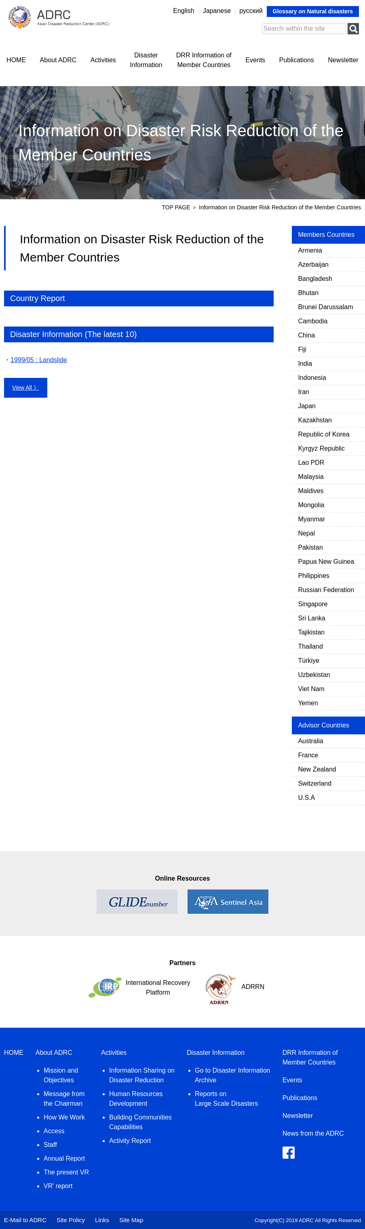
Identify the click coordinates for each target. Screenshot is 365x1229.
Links (102, 1219)
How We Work (64, 1117)
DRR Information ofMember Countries (204, 60)
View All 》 (25, 387)
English (183, 10)
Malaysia (310, 476)
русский (250, 10)
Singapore (312, 604)
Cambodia (312, 321)
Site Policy (71, 1219)
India (305, 363)
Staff (50, 1144)
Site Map (131, 1219)
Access (54, 1131)
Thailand (310, 646)
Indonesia (312, 377)
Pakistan (310, 547)
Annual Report (64, 1158)
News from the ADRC (313, 1133)
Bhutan (308, 292)
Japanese (217, 10)
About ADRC (58, 60)
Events (255, 60)
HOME (16, 60)
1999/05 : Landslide (39, 359)
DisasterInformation (146, 60)
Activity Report (130, 1140)
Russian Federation (326, 589)
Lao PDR (311, 462)
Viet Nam (311, 688)
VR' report (58, 1186)
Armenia (310, 250)
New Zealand (317, 769)
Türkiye (308, 660)
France (308, 755)
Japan (307, 406)
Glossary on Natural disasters (313, 11)
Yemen (308, 703)
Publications (296, 60)
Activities (103, 60)
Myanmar (311, 519)
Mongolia (311, 505)
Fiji (302, 349)
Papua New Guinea (326, 561)
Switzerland (314, 783)
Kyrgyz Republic (321, 448)
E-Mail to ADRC (25, 1219)
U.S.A (306, 797)
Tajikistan (311, 632)
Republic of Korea (323, 434)
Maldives (310, 490)
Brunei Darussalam (325, 307)
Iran (303, 391)
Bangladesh (315, 278)
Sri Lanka (311, 618)
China (306, 335)
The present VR (66, 1172)
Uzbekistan (314, 674)
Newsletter (343, 60)
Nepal (306, 533)
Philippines (313, 575)
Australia (310, 741)
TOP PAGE (176, 207)
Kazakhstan (315, 420)
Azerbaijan (313, 264)
